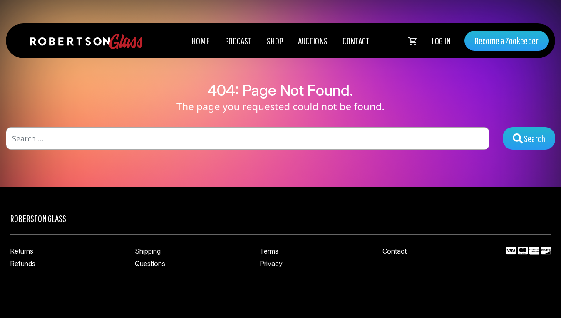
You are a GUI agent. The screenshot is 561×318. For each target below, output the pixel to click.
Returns (21, 251)
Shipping (148, 251)
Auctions (313, 41)
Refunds (22, 263)
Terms (269, 251)
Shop (275, 41)
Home (200, 41)
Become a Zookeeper (506, 41)
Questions (150, 263)
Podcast (238, 41)
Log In (441, 41)
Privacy (271, 263)
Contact (356, 41)
